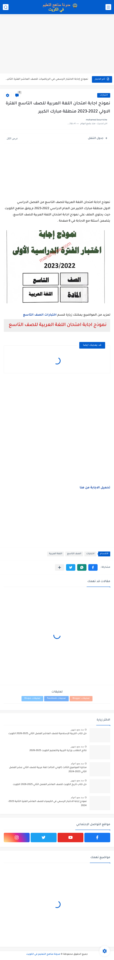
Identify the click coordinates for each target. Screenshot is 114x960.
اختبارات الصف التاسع (40, 315)
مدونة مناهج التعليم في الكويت (43, 954)
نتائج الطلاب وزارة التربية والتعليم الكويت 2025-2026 (58, 750)
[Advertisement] (57, 44)
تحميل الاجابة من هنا (95, 488)
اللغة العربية (55, 554)
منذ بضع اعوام (77, 763)
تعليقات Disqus (32, 698)
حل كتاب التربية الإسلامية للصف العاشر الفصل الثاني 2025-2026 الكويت (47, 733)
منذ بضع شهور (77, 729)
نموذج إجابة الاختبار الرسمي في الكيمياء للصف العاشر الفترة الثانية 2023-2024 (47, 803)
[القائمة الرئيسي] (108, 7)
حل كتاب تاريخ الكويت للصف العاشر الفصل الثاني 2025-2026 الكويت (50, 784)
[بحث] (5, 7)
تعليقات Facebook (56, 698)
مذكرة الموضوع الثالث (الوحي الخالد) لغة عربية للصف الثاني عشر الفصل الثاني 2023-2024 (48, 769)
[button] (93, 567)
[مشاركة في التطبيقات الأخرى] (59, 567)
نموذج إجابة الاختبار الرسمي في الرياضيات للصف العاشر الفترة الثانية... (46, 79)
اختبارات (104, 95)
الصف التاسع (74, 554)
